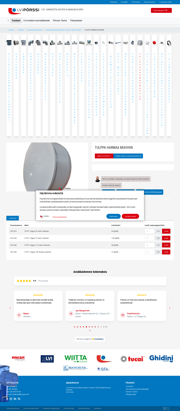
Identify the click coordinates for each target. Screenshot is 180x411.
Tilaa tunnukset (149, 2)
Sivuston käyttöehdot (31, 408)
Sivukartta (113, 2)
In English (124, 2)
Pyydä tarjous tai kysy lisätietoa (128, 156)
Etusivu (11, 30)
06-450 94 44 (15, 391)
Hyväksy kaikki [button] (130, 216)
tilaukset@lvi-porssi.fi (20, 394)
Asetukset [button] (113, 216)
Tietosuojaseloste (13, 408)
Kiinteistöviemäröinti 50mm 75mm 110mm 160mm (63, 30)
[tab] (74, 326)
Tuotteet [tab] (12, 218)
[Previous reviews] (10, 308)
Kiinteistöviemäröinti (34, 30)
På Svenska (136, 2)
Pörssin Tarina (60, 20)
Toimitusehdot (69, 408)
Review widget (83, 339)
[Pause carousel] (90, 330)
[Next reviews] (169, 308)
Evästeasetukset (84, 408)
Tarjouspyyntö (160, 10)
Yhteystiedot (76, 20)
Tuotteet (16, 20)
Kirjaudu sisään (165, 2)
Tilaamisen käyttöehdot (51, 408)
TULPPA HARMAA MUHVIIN (94, 30)
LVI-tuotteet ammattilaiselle (36, 20)
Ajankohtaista (72, 382)
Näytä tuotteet (104, 156)
